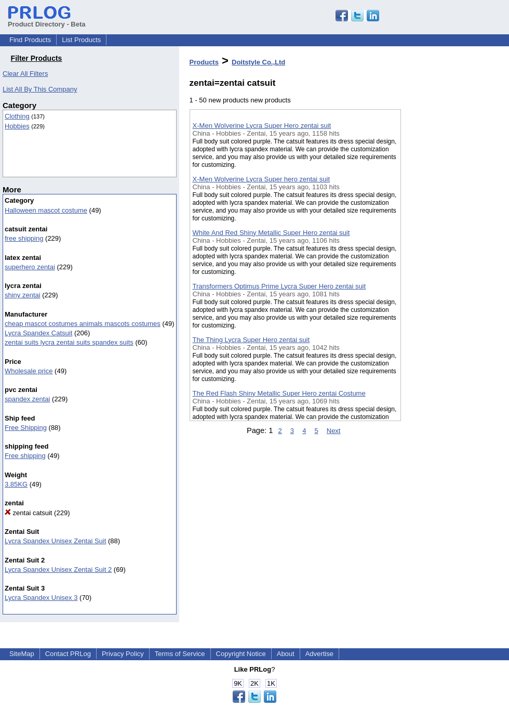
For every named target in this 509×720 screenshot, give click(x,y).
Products (204, 62)
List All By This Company (40, 89)
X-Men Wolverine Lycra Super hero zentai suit (261, 179)
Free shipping (25, 456)
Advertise (319, 654)
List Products (81, 40)
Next (334, 431)
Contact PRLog (68, 654)
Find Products (30, 40)
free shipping (24, 238)
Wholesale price (29, 371)
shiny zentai (23, 295)
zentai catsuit (28, 513)
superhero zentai (30, 267)
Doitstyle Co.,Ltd (258, 62)
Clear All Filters (25, 73)
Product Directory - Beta (47, 20)
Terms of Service (180, 654)
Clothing (17, 116)
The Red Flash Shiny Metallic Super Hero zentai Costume (279, 393)
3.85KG (16, 484)
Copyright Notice (241, 654)
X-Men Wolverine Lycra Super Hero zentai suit (262, 125)
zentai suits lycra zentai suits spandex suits (69, 342)
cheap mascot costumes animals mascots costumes (82, 324)
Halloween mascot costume (46, 210)
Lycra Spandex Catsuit (38, 333)
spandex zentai (27, 399)
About (285, 654)
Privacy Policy (123, 654)
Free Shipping (26, 427)
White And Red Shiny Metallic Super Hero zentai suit (271, 233)
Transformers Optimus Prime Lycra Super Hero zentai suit (279, 286)
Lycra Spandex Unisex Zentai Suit (55, 541)
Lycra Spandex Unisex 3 (41, 597)
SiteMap (21, 654)
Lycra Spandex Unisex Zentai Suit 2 (58, 569)
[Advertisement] (452, 270)
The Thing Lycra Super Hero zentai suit (251, 340)
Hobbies (17, 126)
